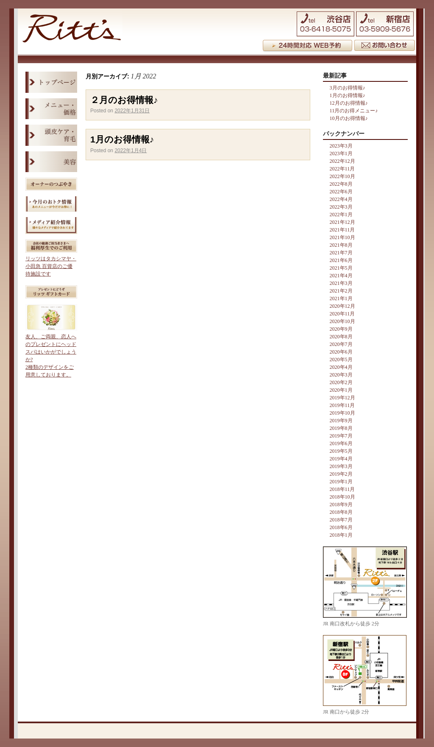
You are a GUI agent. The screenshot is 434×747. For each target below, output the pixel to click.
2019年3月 (341, 466)
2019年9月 (341, 421)
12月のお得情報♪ (349, 103)
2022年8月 (341, 184)
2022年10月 (342, 176)
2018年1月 (341, 535)
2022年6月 (341, 192)
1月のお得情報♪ (122, 139)
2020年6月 (341, 352)
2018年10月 (342, 497)
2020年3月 (341, 375)
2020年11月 (342, 314)
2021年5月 (341, 268)
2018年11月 (342, 489)
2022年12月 (342, 161)
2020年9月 (341, 329)
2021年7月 (341, 253)
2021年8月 (341, 245)
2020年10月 (342, 321)
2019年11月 (342, 405)
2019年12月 (342, 398)
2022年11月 (342, 169)
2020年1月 (341, 390)
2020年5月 (341, 359)
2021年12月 (342, 222)
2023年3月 (341, 146)
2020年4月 (341, 367)
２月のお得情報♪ (124, 100)
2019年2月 (341, 474)
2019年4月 (341, 459)
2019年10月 (342, 413)
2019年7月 (341, 436)
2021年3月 (341, 283)
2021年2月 (341, 291)
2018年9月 (341, 504)
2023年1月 (341, 153)
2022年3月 (341, 207)
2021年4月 (341, 276)
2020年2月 (341, 382)
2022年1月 (341, 214)
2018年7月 (341, 520)
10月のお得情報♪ (349, 118)
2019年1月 (341, 482)
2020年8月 (341, 337)
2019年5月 (341, 451)
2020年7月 (341, 344)
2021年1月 (341, 298)
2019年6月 (341, 443)
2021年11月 (342, 230)
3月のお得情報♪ (347, 88)
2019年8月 (341, 428)
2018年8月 (341, 512)
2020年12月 (342, 306)
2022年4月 (341, 199)
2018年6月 (341, 527)
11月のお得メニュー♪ (354, 111)
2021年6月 (341, 260)
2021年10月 (342, 237)
